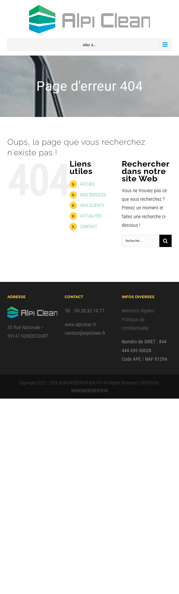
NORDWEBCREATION (89, 390)
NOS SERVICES (93, 194)
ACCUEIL (87, 184)
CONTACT (88, 226)
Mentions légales (138, 311)
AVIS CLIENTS (92, 205)
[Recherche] (165, 241)
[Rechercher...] (140, 241)
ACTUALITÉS (91, 215)
